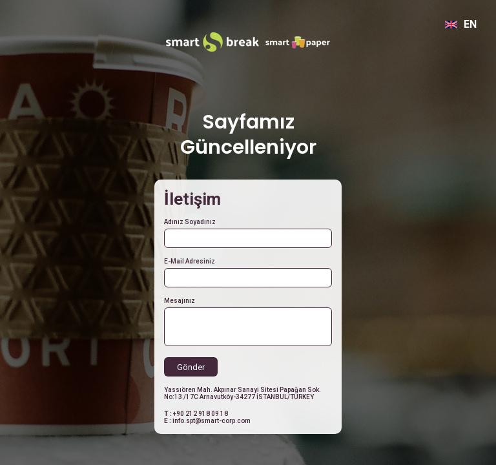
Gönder (191, 367)
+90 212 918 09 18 (200, 413)
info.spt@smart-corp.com (211, 420)
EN (461, 24)
